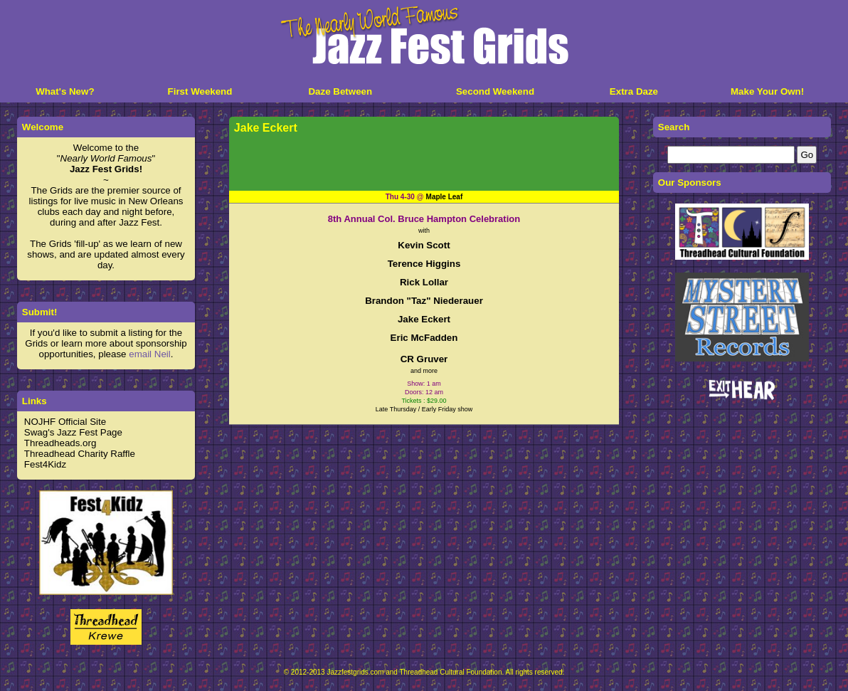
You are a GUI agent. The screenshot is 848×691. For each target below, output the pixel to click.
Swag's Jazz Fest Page (73, 432)
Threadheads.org (60, 443)
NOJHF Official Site (65, 421)
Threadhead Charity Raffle (79, 453)
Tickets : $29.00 (423, 400)
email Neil (150, 354)
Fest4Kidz (45, 464)
